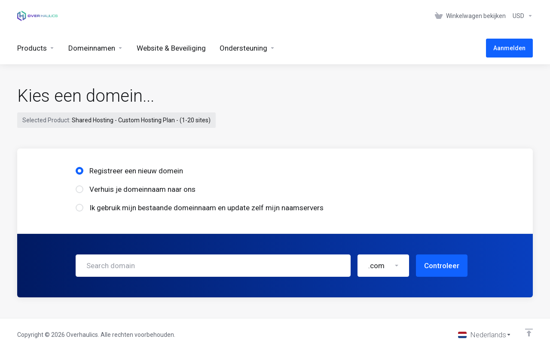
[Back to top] (529, 332)
